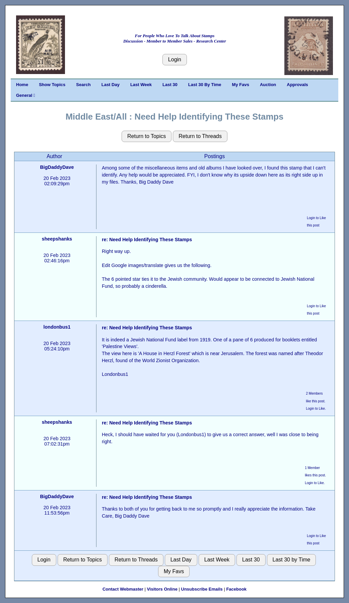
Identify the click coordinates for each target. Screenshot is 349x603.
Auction (268, 84)
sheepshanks (57, 239)
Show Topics (52, 84)
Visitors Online (162, 589)
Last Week (141, 84)
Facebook (236, 589)
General (25, 95)
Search (83, 84)
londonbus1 (56, 327)
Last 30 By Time (204, 84)
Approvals (297, 84)
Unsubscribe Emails (202, 589)
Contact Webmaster (122, 589)
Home (22, 84)
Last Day (110, 84)
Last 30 (170, 84)
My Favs (240, 84)
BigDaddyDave (57, 167)
